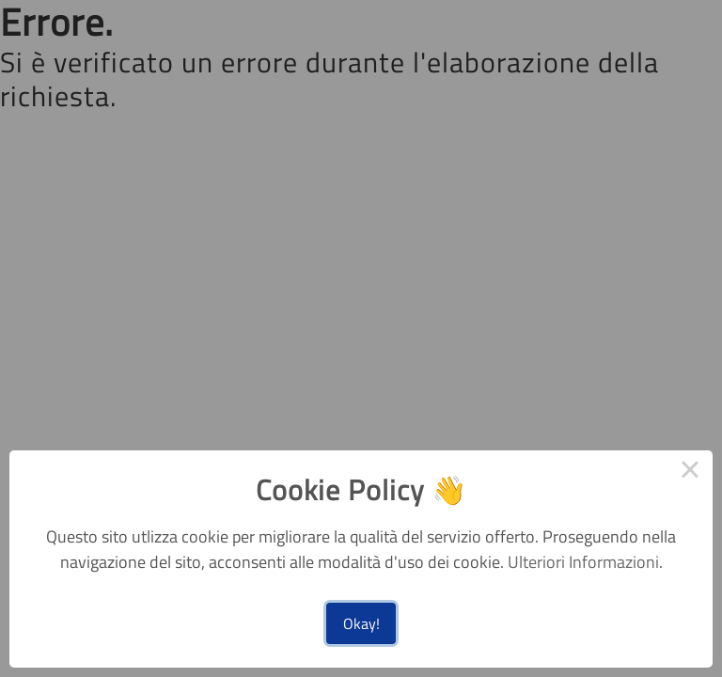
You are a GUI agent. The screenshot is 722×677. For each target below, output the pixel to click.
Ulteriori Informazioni (583, 562)
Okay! (361, 623)
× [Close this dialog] (690, 473)
